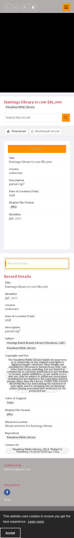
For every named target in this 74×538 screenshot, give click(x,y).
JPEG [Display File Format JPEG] (14, 207)
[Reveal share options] (16, 7)
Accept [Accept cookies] (10, 532)
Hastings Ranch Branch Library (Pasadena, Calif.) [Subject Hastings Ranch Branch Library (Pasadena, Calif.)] (36, 343)
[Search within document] (66, 118)
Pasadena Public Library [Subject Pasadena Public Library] (21, 348)
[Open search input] (7, 7)
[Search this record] (33, 118)
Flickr (7, 500)
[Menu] (66, 7)
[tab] (37, 149)
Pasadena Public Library (20, 107)
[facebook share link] (7, 492)
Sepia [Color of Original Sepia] (10, 403)
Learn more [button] (36, 521)
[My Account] (25, 7)
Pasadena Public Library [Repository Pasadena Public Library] (21, 438)
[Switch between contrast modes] (33, 7)
